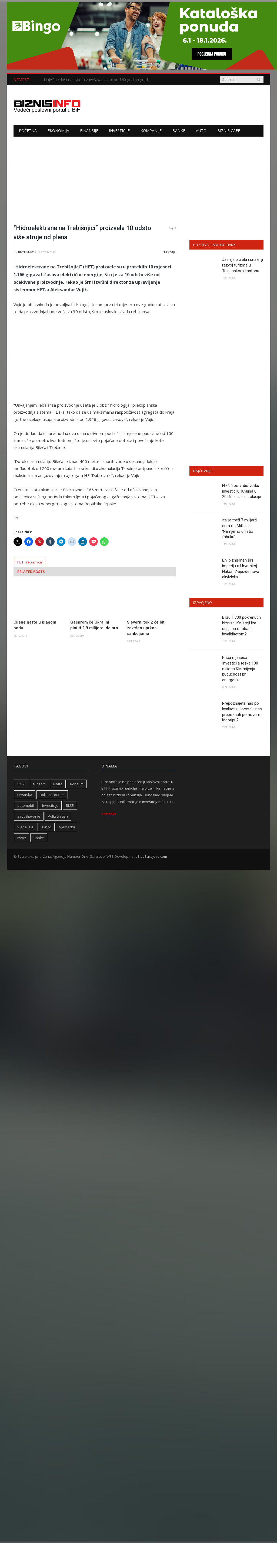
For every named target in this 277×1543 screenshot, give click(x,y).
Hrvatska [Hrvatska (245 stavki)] (24, 795)
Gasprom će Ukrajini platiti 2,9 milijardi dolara (94, 625)
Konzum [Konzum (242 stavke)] (77, 784)
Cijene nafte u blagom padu (35, 625)
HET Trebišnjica (29, 562)
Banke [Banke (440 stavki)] (39, 838)
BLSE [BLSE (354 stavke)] (70, 806)
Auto (201, 130)
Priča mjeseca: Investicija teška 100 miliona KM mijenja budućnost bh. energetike (240, 669)
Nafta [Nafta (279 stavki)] (57, 784)
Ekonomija (58, 130)
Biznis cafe (228, 130)
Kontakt (108, 814)
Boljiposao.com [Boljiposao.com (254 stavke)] (52, 795)
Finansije (89, 130)
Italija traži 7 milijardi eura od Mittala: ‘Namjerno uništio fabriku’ (240, 528)
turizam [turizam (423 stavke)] (39, 784)
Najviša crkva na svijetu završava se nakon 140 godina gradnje (98, 79)
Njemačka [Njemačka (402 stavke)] (67, 827)
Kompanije (151, 130)
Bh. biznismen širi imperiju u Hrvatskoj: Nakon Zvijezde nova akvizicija (240, 569)
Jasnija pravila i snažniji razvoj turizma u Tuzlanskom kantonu (242, 265)
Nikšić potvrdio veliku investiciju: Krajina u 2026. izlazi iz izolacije (241, 491)
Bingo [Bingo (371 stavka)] (46, 827)
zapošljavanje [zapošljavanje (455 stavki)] (28, 816)
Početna (28, 130)
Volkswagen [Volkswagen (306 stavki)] (58, 816)
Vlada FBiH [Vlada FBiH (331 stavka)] (26, 827)
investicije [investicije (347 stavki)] (50, 806)
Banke (178, 130)
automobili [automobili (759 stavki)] (26, 806)
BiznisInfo (26, 252)
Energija (169, 252)
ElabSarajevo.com (152, 856)
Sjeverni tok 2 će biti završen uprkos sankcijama (146, 628)
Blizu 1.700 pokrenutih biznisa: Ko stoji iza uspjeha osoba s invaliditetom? (241, 626)
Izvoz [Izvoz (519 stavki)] (21, 838)
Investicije (119, 130)
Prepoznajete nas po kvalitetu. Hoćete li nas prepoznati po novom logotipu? (242, 712)
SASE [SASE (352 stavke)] (21, 784)
